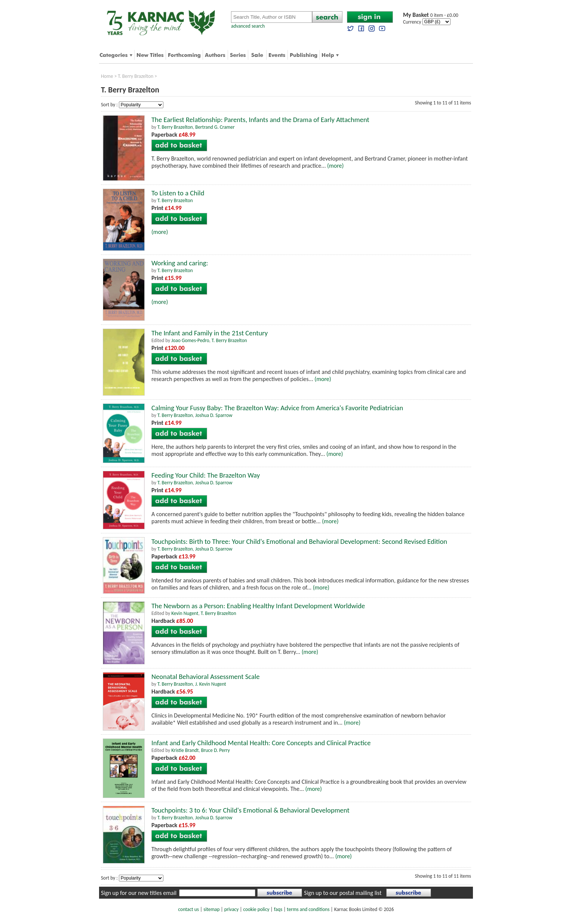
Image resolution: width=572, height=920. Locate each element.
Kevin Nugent (184, 613)
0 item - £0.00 (430, 15)
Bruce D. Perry (215, 750)
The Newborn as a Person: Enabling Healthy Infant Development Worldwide (258, 605)
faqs (278, 909)
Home (107, 76)
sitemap (211, 909)
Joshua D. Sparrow (213, 415)
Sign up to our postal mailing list (342, 892)
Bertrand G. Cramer (214, 127)
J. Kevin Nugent (210, 684)
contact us (188, 909)
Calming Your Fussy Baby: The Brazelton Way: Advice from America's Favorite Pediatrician (277, 407)
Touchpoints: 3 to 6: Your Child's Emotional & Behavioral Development (250, 810)
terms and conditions (308, 909)
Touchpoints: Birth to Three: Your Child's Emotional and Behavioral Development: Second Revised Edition (299, 541)
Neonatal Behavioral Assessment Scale (205, 676)
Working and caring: (179, 263)
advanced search (248, 26)
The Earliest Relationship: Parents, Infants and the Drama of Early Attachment (260, 119)
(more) (335, 165)
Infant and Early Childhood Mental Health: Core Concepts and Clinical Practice (260, 742)
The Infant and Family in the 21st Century (209, 333)
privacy (231, 909)
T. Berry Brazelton (135, 76)
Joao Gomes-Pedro (190, 340)
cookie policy (256, 909)
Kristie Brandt (185, 750)
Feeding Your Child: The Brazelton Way (205, 475)
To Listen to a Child (177, 193)
